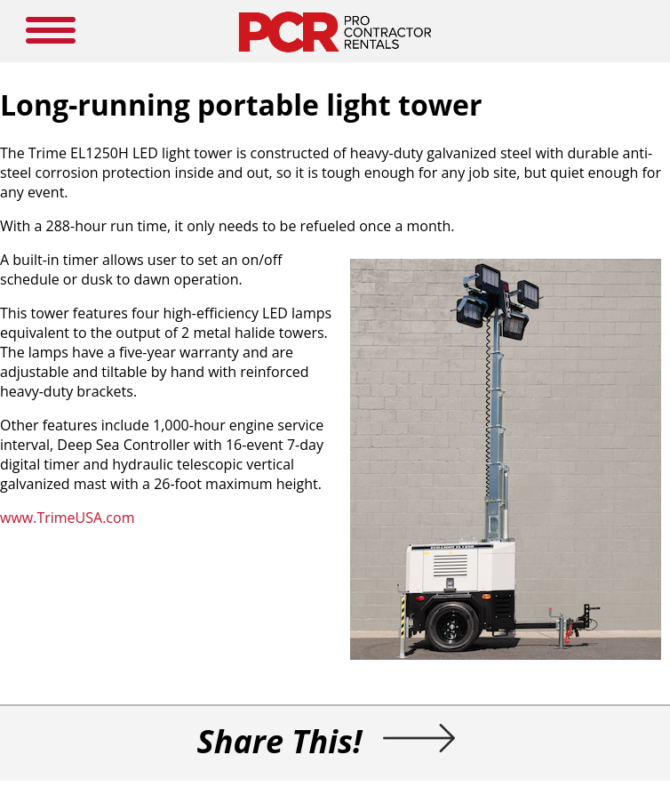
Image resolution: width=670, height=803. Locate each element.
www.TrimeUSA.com (67, 517)
